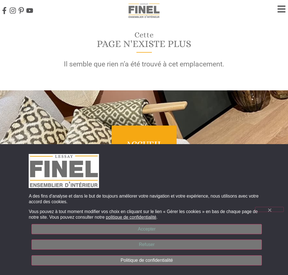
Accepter (147, 228)
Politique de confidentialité (147, 260)
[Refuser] (269, 209)
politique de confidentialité (131, 216)
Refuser (147, 244)
